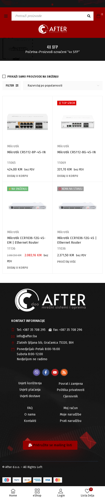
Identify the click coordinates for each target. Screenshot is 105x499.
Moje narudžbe (70, 414)
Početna (31, 52)
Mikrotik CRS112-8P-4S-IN (26, 152)
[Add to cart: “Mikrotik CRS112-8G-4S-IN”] (67, 176)
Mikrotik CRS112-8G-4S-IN (76, 152)
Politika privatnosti (70, 390)
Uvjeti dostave (30, 396)
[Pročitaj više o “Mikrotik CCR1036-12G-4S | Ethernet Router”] (66, 261)
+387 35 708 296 (70, 330)
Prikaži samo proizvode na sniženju (33, 76)
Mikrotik (13, 146)
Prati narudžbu (70, 421)
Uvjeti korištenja (30, 383)
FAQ (30, 408)
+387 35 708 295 (34, 330)
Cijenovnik (70, 396)
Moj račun (70, 408)
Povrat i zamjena (71, 384)
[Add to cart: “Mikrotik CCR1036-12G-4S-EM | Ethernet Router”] (17, 267)
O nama (29, 414)
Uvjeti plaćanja (29, 390)
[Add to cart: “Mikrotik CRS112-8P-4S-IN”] (17, 176)
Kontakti (30, 421)
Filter (10, 85)
